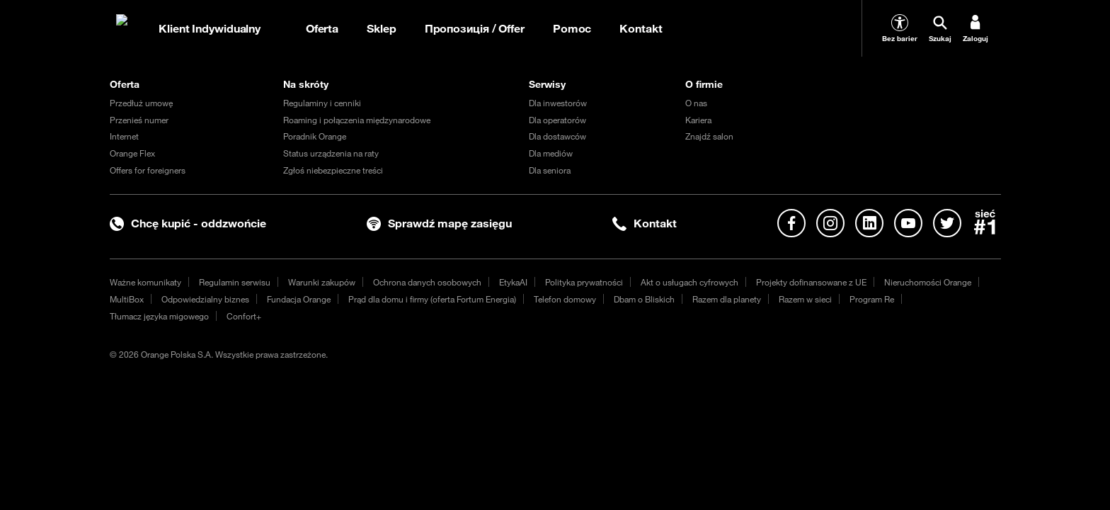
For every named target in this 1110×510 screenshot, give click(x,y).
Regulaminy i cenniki (322, 102)
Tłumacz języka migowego (159, 316)
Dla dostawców (557, 136)
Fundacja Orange (299, 299)
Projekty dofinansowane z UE (811, 282)
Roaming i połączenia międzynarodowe (356, 119)
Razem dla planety (726, 299)
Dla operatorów (557, 119)
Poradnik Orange (314, 136)
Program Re (871, 299)
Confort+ (244, 316)
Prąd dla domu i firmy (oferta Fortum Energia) (432, 299)
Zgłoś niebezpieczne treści (333, 170)
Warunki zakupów (321, 282)
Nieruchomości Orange (927, 282)
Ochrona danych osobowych (427, 282)
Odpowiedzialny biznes (205, 299)
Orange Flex (132, 153)
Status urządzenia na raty (331, 153)
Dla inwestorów (558, 102)
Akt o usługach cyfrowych (689, 282)
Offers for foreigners (147, 170)
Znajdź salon (709, 136)
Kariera (698, 119)
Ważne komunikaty (145, 282)
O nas (696, 102)
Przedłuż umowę (141, 102)
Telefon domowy (565, 299)
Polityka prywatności (584, 282)
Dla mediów (551, 153)
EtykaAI (513, 282)
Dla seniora (550, 170)
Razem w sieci (805, 299)
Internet (124, 136)
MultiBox (127, 299)
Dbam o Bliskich (644, 299)
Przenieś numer (139, 119)
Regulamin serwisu (234, 282)
